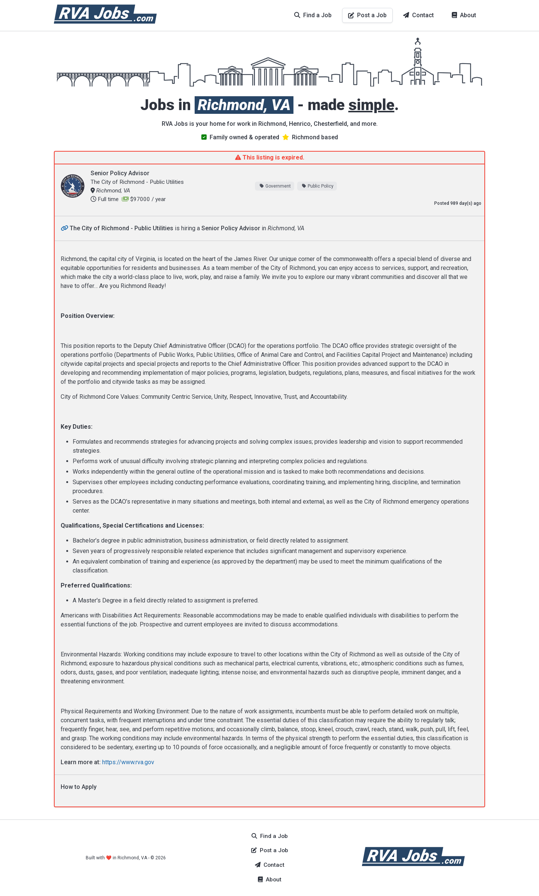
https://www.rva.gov (128, 762)
